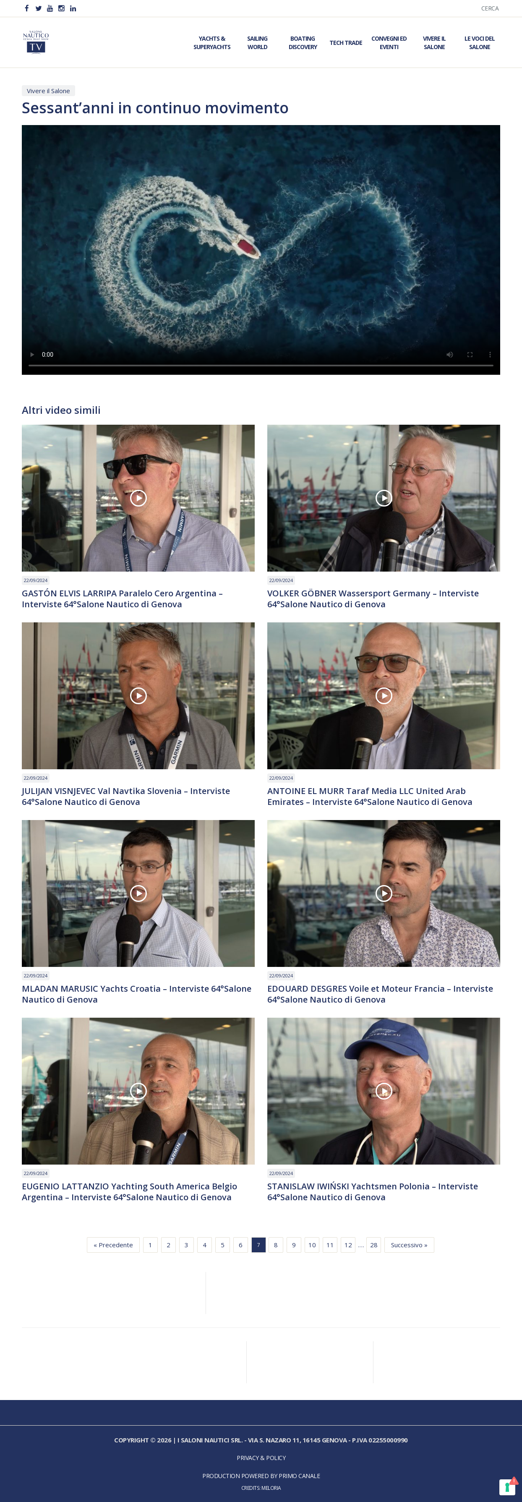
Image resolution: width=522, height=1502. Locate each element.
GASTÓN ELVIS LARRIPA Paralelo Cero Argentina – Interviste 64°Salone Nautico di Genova (122, 599)
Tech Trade (345, 43)
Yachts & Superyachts (211, 42)
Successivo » (409, 1245)
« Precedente (113, 1245)
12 (348, 1245)
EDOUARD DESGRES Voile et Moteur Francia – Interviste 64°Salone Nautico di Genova (380, 994)
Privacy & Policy (261, 1458)
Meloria (271, 1487)
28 (374, 1245)
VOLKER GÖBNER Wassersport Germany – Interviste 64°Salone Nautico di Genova (373, 599)
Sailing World (257, 42)
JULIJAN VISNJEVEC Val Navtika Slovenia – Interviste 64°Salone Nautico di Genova (126, 796)
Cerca (490, 8)
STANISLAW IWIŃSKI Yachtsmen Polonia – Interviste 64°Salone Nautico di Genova (372, 1192)
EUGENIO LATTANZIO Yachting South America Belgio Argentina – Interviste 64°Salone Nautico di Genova (129, 1192)
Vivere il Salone (434, 42)
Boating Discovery (303, 42)
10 (312, 1245)
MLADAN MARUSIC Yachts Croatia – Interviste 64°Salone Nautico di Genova (136, 994)
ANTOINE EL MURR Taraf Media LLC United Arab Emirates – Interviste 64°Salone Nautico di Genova (369, 796)
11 (330, 1245)
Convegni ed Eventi (389, 42)
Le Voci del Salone (480, 42)
